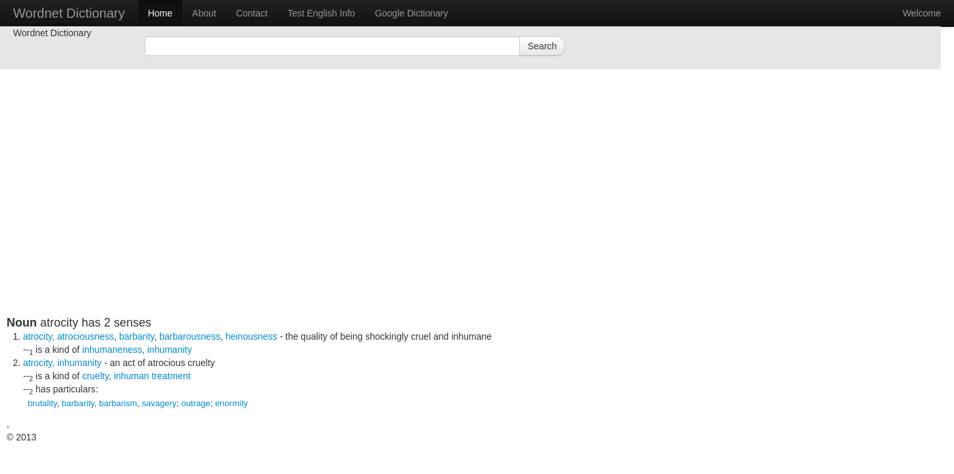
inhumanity (169, 349)
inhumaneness (112, 349)
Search (542, 46)
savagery (159, 403)
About (204, 13)
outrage (196, 403)
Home (160, 13)
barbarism (118, 403)
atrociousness (85, 336)
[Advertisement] (326, 224)
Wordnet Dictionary (69, 13)
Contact (252, 13)
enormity (231, 403)
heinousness (252, 336)
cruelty (95, 376)
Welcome (922, 13)
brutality (42, 403)
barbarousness (189, 336)
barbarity (136, 336)
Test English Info (321, 13)
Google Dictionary (411, 13)
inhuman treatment (152, 376)
